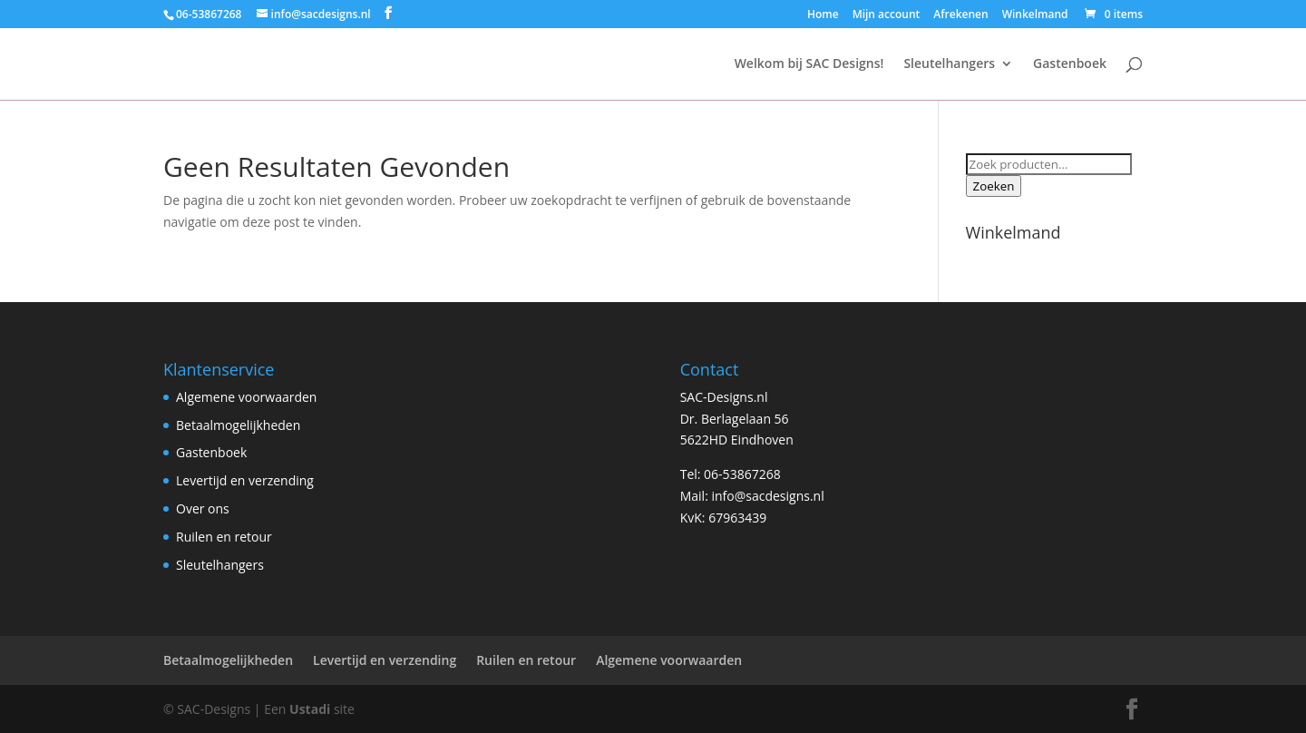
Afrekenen (960, 15)
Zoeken (994, 186)
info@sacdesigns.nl (767, 495)
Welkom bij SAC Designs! (809, 64)
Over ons (202, 508)
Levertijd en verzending (245, 480)
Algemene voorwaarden (246, 397)
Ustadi (309, 709)
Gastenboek (1069, 64)
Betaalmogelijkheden (238, 425)
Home (823, 15)
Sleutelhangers (949, 64)
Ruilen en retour (224, 536)
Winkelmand (1035, 15)
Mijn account (887, 15)
